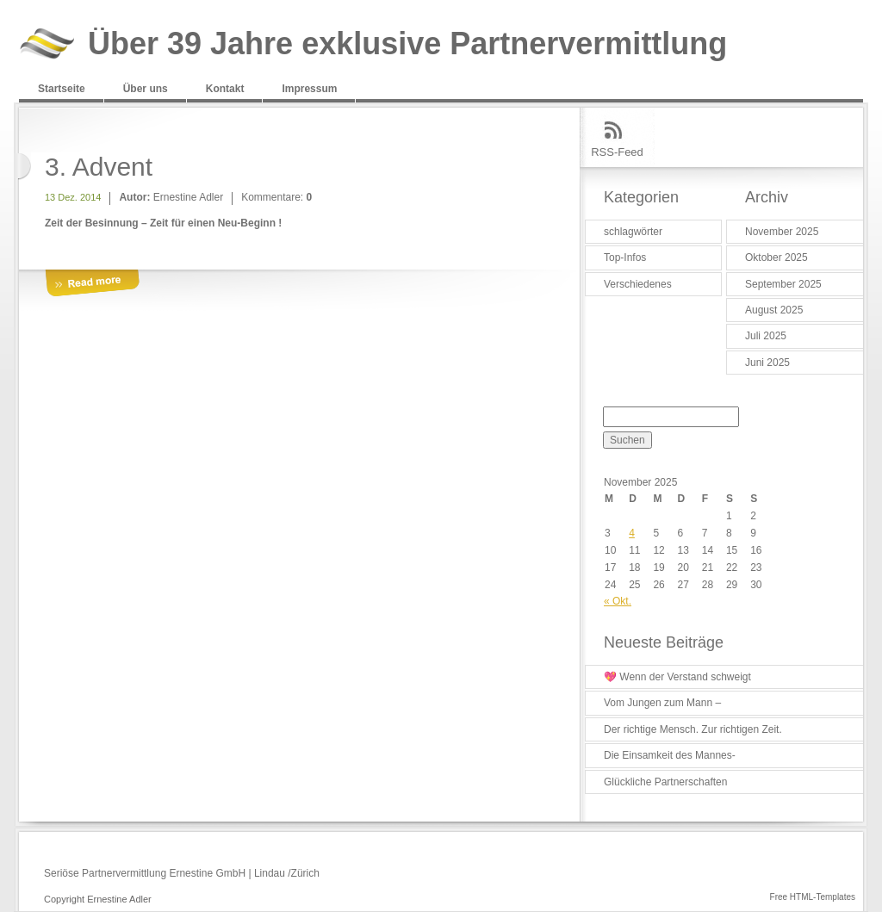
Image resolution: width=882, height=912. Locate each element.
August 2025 (774, 310)
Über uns (145, 89)
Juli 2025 (765, 336)
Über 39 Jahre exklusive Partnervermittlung (407, 44)
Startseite (61, 89)
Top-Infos (625, 257)
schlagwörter (633, 232)
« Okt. (617, 601)
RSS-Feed (617, 152)
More (92, 284)
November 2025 (781, 232)
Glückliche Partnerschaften (665, 782)
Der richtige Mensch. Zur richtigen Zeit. (693, 729)
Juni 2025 (767, 363)
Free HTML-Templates (812, 897)
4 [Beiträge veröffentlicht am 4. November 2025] (632, 533)
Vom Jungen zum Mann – (662, 703)
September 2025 (783, 284)
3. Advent (98, 166)
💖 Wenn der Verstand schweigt (677, 677)
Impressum (309, 89)
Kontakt (225, 89)
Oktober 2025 (776, 257)
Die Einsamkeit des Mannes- (670, 755)
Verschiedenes (638, 284)
